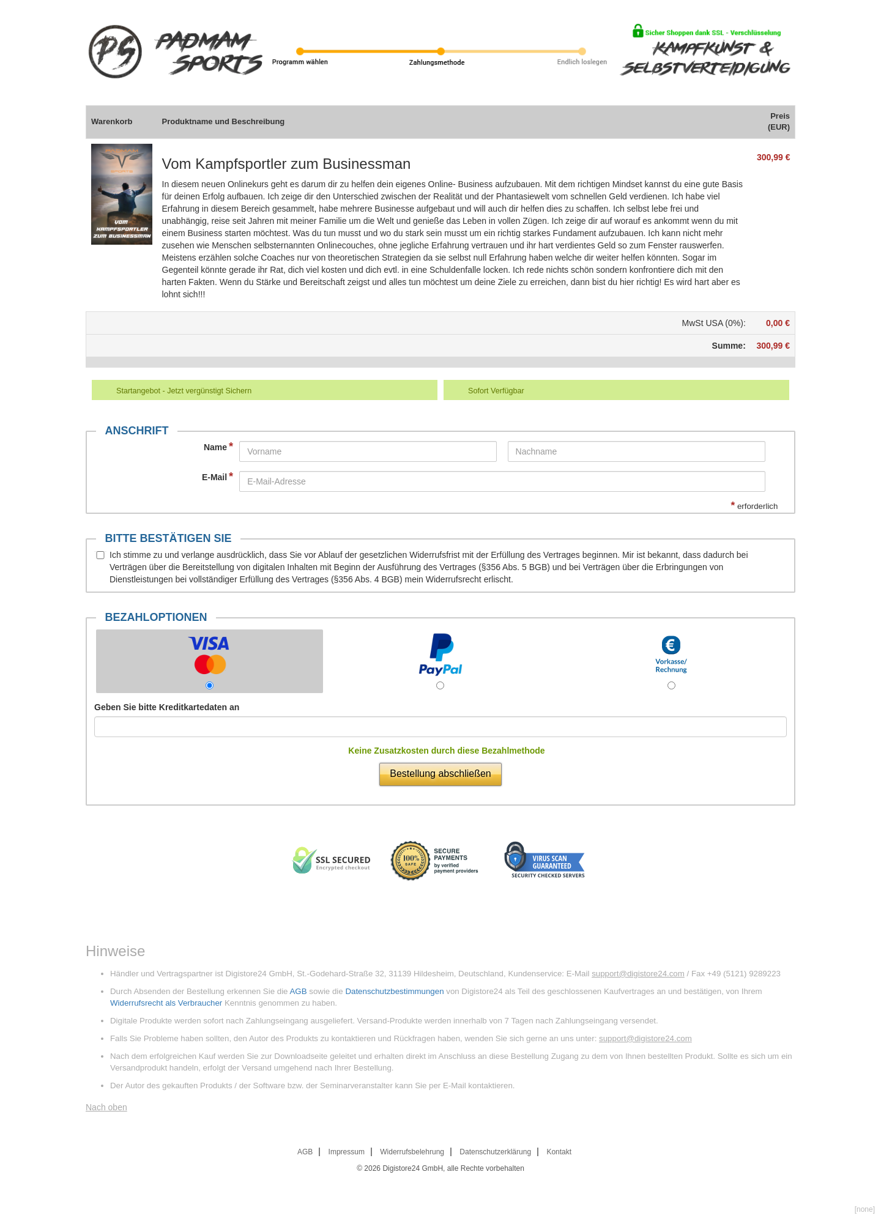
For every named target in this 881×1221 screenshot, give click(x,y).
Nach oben (106, 1107)
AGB (298, 991)
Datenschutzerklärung (495, 1152)
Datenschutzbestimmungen (394, 991)
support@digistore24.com (638, 973)
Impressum (347, 1152)
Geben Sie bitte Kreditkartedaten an (166, 707)
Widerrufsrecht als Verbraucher (166, 1003)
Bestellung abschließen (440, 773)
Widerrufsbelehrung (412, 1152)
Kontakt (558, 1152)
